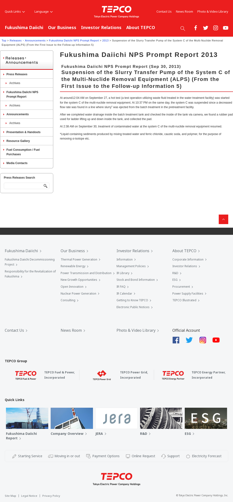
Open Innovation (72, 287)
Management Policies (131, 266)
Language (43, 11)
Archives (14, 83)
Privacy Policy (51, 495)
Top (4, 40)
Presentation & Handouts (23, 132)
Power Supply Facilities (187, 293)
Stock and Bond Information (135, 280)
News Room (184, 11)
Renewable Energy (73, 266)
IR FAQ (121, 287)
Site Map (10, 495)
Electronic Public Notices (133, 307)
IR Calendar (124, 293)
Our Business (62, 27)
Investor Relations (101, 27)
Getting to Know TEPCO (132, 300)
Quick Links (15, 11)
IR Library (122, 273)
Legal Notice (29, 495)
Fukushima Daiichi (24, 27)
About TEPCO (140, 27)
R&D (175, 273)
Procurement (181, 287)
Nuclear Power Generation (78, 293)
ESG (175, 280)
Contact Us (164, 11)
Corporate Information (188, 259)
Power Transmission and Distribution (86, 273)
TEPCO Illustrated (184, 300)
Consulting (68, 300)
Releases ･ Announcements (28, 40)
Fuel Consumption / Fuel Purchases (23, 152)
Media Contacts (17, 163)
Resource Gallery (18, 141)
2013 (105, 40)
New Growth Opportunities (79, 280)
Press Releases (16, 74)
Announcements (17, 114)
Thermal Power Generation (79, 259)
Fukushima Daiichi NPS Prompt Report (74, 40)
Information (124, 259)
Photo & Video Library (212, 11)
